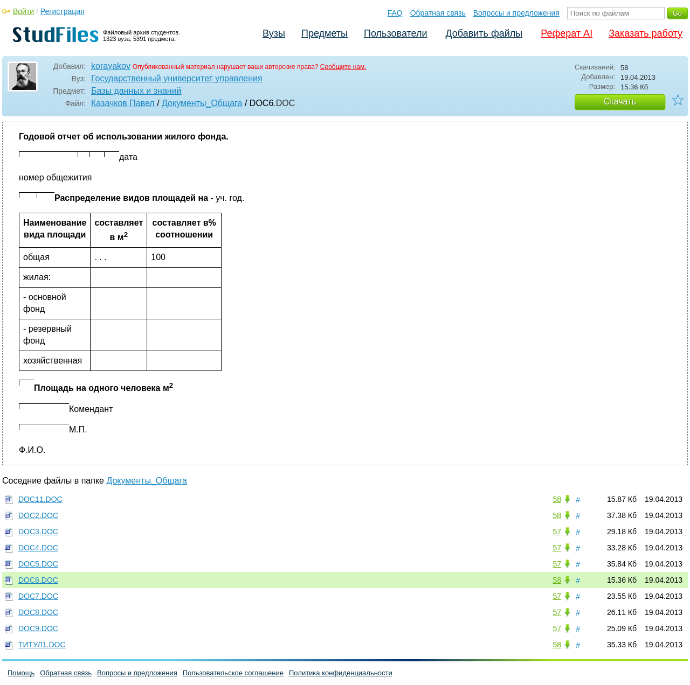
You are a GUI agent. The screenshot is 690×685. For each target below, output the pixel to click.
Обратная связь (438, 13)
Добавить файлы (483, 33)
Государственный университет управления (177, 78)
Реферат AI (566, 33)
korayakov (110, 66)
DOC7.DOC (38, 596)
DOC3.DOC (38, 531)
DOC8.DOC (38, 612)
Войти (23, 11)
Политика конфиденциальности (340, 673)
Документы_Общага (202, 103)
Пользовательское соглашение (233, 673)
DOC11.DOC (40, 499)
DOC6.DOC (38, 580)
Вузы (274, 33)
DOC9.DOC (38, 628)
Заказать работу (645, 33)
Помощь (21, 673)
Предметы (324, 33)
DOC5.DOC (38, 564)
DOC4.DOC (38, 547)
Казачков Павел (123, 103)
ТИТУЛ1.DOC (42, 644)
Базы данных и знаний (136, 90)
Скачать (620, 101)
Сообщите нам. (343, 67)
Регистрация (62, 11)
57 (557, 531)
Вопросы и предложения (516, 13)
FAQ (395, 13)
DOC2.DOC (38, 515)
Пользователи (395, 33)
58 (557, 499)
